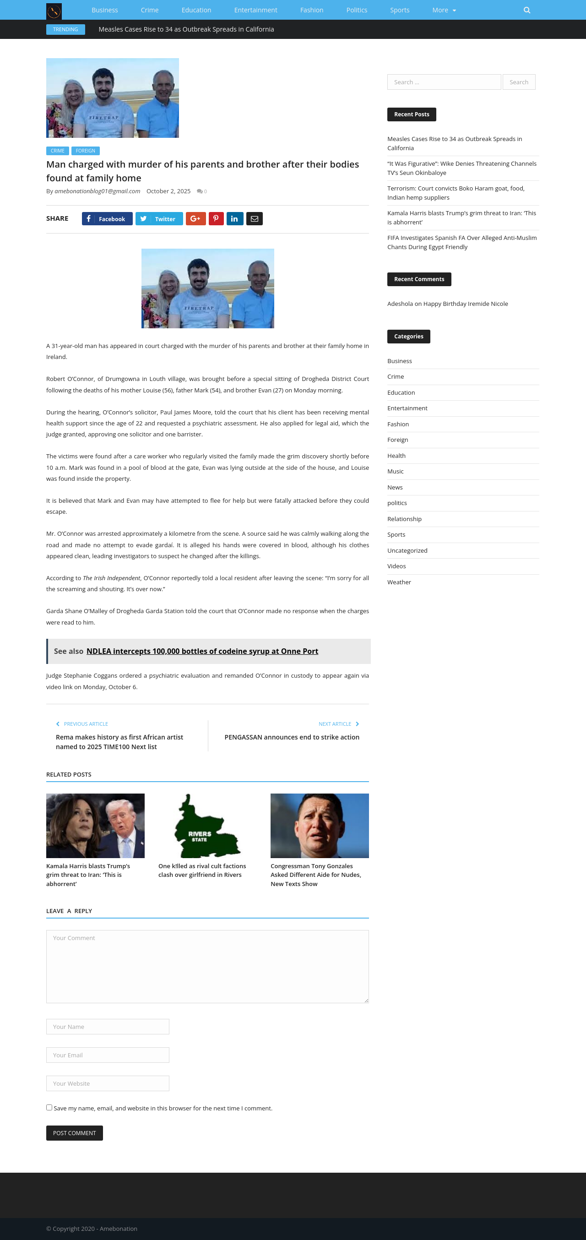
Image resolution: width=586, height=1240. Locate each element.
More (441, 9)
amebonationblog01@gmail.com (97, 191)
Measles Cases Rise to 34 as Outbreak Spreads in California (186, 29)
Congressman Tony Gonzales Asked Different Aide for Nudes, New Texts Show (316, 875)
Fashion (312, 9)
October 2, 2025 (168, 191)
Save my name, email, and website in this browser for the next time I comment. (163, 1108)
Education (197, 9)
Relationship (404, 519)
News (394, 487)
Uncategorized (407, 550)
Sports (400, 9)
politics (357, 9)
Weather (399, 582)
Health (396, 455)
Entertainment (255, 9)
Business (105, 9)
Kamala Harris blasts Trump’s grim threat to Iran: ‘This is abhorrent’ (88, 875)
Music (395, 471)
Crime (150, 9)
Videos (396, 566)
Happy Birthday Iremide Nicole (465, 303)
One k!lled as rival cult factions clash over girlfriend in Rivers (202, 870)
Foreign (85, 150)
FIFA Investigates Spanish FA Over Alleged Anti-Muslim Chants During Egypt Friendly (462, 242)
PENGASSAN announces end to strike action (292, 737)
